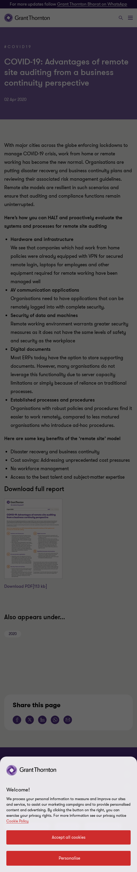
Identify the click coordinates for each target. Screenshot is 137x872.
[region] (68, 814)
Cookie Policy (17, 821)
